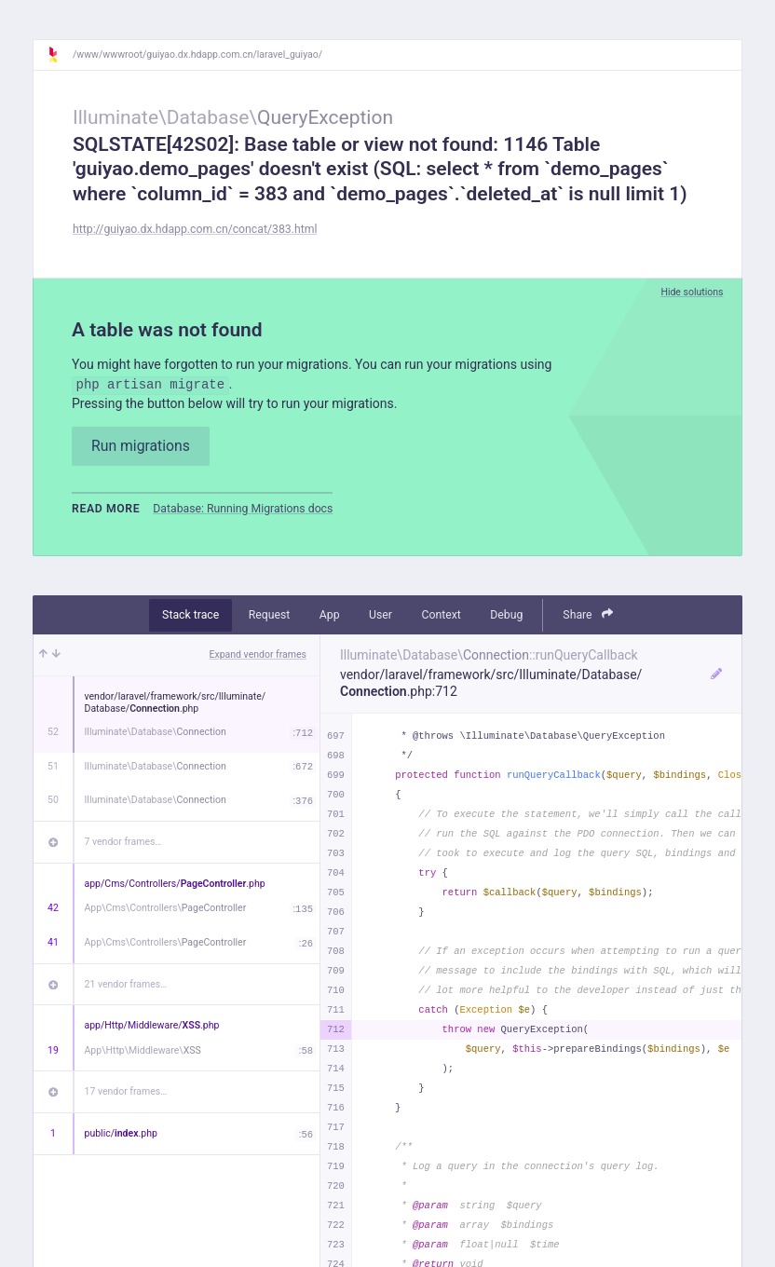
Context (440, 614)
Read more (106, 508)
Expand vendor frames (258, 654)
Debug (506, 614)
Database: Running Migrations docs (243, 508)
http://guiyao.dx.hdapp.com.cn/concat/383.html (195, 229)
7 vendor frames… (123, 842)
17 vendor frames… (126, 1091)
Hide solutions (691, 292)
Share (588, 614)
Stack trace (190, 614)
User (380, 614)
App (330, 614)
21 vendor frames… (126, 984)
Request (270, 614)
